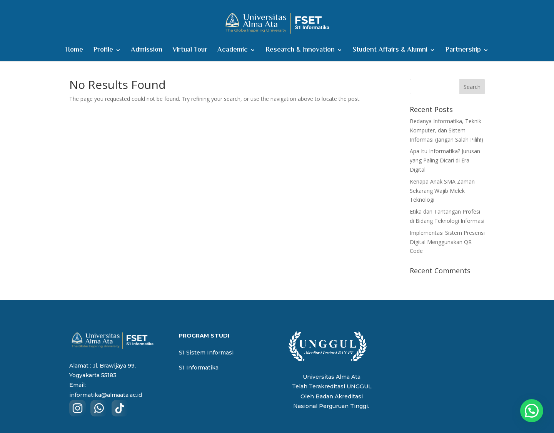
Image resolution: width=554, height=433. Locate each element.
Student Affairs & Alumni (389, 51)
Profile (103, 51)
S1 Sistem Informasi (206, 352)
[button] (531, 410)
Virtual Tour (189, 51)
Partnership (463, 51)
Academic (232, 51)
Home (74, 51)
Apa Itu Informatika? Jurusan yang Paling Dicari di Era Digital (445, 160)
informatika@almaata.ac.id (105, 394)
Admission (146, 51)
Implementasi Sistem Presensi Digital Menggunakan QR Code (447, 242)
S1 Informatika (199, 367)
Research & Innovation (300, 51)
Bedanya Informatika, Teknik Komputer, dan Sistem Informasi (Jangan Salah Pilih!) (446, 130)
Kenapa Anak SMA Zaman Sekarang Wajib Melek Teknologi (442, 191)
